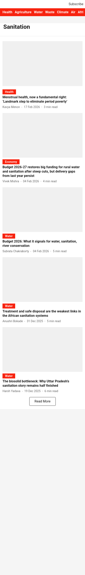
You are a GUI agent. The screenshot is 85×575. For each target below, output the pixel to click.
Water (38, 12)
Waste (50, 12)
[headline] (42, 99)
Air (73, 12)
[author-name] (12, 107)
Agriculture (23, 12)
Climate (62, 12)
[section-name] (9, 92)
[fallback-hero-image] (42, 63)
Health (7, 12)
